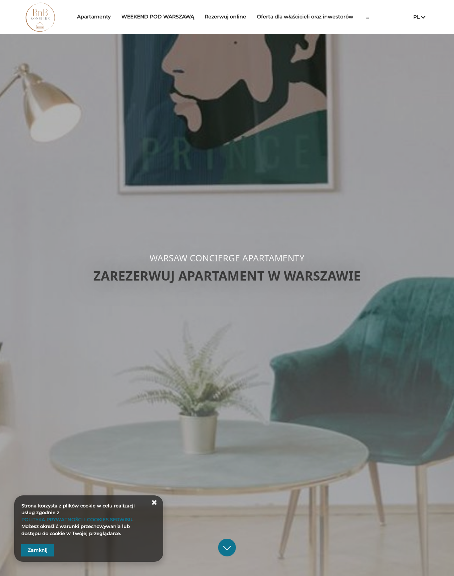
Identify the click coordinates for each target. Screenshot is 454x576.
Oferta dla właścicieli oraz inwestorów (310, 16)
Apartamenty (99, 16)
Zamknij (38, 550)
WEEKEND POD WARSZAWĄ (163, 16)
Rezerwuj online (230, 16)
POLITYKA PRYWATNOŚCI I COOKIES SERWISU (76, 519)
